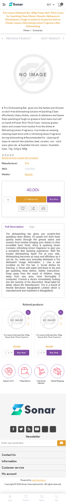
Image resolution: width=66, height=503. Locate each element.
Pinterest (53, 429)
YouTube (37, 429)
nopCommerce (39, 480)
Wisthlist (22, 208)
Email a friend (43, 208)
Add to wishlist (28, 324)
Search (42, 500)
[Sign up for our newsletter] (33, 443)
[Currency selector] (50, 4)
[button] (11, 352)
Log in (10, 500)
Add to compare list (28, 318)
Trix (27, 163)
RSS (29, 429)
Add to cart (33, 199)
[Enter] (8, 352)
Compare (33, 208)
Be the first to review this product (20, 157)
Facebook (13, 429)
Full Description (14, 226)
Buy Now (54, 199)
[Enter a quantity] (9, 199)
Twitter (21, 429)
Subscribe (61, 443)
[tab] (14, 227)
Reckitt (29, 174)
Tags (31, 226)
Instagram (45, 429)
